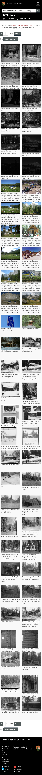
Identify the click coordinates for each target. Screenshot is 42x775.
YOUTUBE (17, 767)
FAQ (3, 757)
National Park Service (20, 747)
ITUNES (17, 771)
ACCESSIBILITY (5, 746)
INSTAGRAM (18, 769)
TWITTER (5, 769)
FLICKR (4, 771)
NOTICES (4, 752)
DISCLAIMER (5, 754)
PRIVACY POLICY (6, 748)
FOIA (3, 750)
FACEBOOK (5, 767)
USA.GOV (4, 763)
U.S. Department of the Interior (24, 749)
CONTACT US (5, 761)
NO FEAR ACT (5, 759)
